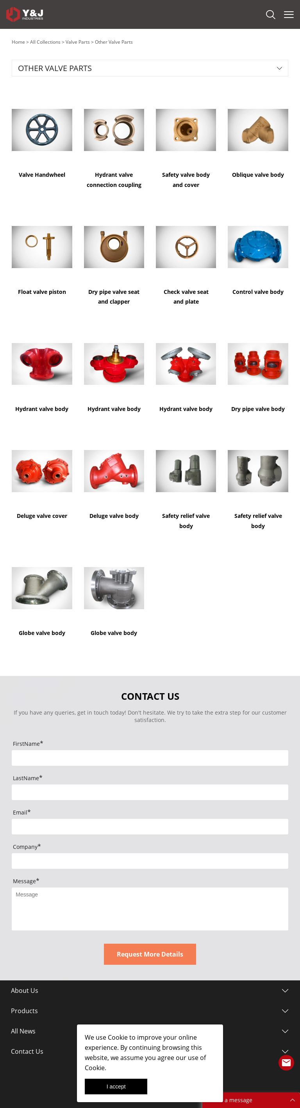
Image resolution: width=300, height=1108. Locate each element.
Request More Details (150, 954)
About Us (24, 990)
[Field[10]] (150, 826)
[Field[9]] (150, 792)
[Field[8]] (150, 758)
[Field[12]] (150, 861)
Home (18, 42)
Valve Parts (78, 42)
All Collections (45, 42)
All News (23, 1031)
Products (24, 1011)
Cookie (118, 1037)
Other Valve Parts (114, 42)
